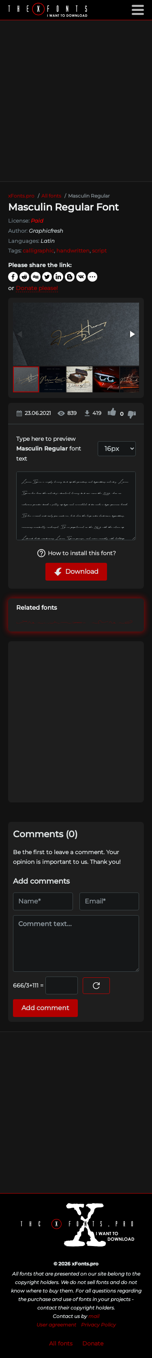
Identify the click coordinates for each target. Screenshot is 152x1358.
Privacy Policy (98, 1325)
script (99, 250)
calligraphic (38, 250)
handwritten (73, 250)
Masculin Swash (74, 621)
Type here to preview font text (48, 448)
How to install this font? (76, 553)
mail (93, 1316)
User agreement (56, 1325)
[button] (131, 334)
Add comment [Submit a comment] (45, 1008)
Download (76, 572)
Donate (92, 1343)
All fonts (61, 1343)
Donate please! (37, 288)
